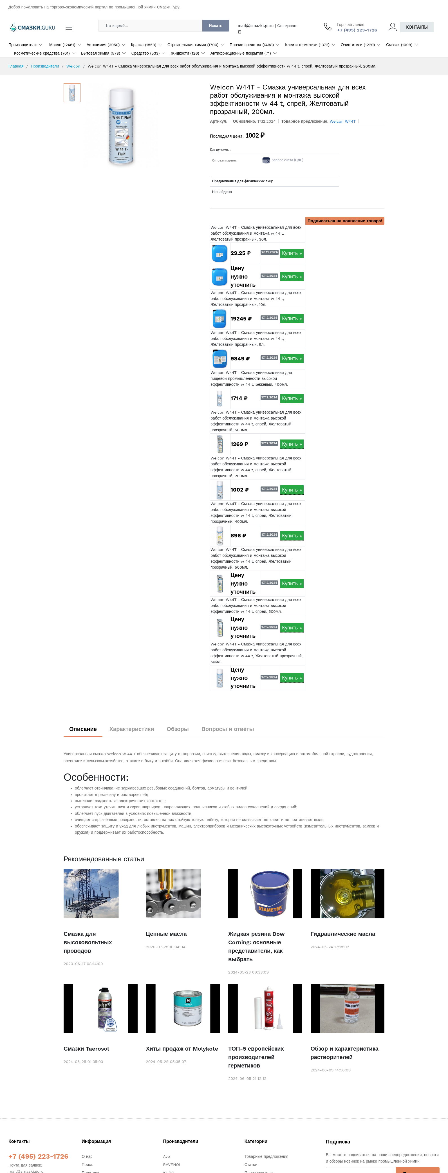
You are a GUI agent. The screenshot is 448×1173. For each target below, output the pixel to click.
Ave (166, 1156)
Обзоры (178, 729)
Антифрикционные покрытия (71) (240, 53)
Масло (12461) (62, 44)
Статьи (251, 1164)
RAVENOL (172, 1164)
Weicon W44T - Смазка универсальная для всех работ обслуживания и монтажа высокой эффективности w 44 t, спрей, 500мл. (255, 605)
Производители (22, 44)
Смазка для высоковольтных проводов (88, 942)
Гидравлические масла (343, 933)
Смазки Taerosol (86, 1048)
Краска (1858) (143, 44)
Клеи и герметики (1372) (307, 44)
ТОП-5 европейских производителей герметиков (256, 1057)
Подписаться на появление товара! (345, 220)
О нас (87, 1156)
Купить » (292, 253)
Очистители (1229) (358, 44)
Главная (15, 66)
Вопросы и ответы (227, 729)
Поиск (87, 1164)
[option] (142, 125)
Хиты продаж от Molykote (182, 1048)
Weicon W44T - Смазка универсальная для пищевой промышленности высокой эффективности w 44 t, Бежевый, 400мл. (251, 378)
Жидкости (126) (185, 53)
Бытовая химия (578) (100, 53)
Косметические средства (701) (42, 53)
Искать (216, 25)
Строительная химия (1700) (192, 44)
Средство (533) (145, 53)
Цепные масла (166, 933)
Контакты (417, 27)
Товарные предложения (266, 1156)
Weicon (73, 66)
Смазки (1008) (399, 44)
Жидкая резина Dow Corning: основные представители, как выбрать (256, 946)
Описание (83, 729)
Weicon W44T (343, 121)
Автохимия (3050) (103, 44)
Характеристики (131, 729)
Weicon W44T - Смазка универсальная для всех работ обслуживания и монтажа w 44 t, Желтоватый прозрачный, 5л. (255, 338)
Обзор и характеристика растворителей (344, 1052)
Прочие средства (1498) (252, 44)
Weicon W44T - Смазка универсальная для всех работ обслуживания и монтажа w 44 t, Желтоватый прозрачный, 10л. (255, 298)
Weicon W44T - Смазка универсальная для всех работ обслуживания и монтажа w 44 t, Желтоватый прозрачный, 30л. (255, 233)
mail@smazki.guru (256, 25)
